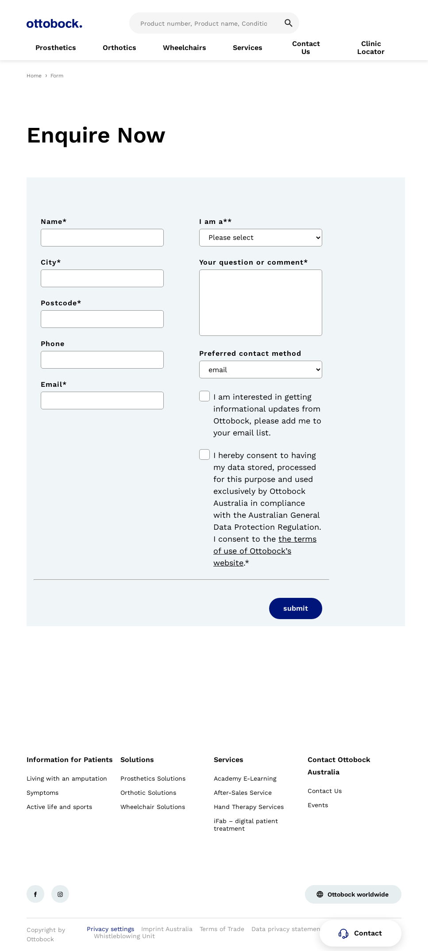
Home (34, 76)
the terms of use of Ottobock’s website (264, 550)
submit (295, 608)
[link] (55, 47)
